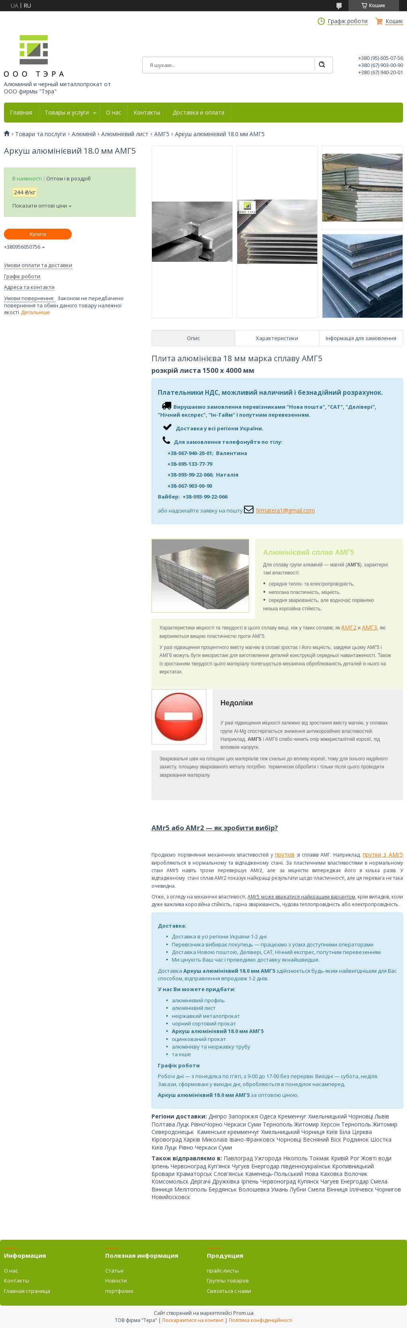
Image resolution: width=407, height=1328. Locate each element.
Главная (21, 112)
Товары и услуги (67, 112)
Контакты (147, 112)
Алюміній (84, 134)
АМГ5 (161, 134)
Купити (37, 234)
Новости (116, 1280)
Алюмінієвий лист (124, 134)
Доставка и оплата (198, 112)
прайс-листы (223, 1270)
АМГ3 (369, 627)
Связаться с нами (229, 1290)
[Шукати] (322, 65)
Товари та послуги (40, 134)
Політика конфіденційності (260, 1320)
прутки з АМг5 (383, 854)
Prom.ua (243, 1312)
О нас (113, 112)
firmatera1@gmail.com (285, 510)
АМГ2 (348, 627)
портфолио (119, 1290)
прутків (285, 854)
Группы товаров (228, 1280)
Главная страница (27, 1290)
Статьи (114, 1270)
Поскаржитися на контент (193, 1320)
